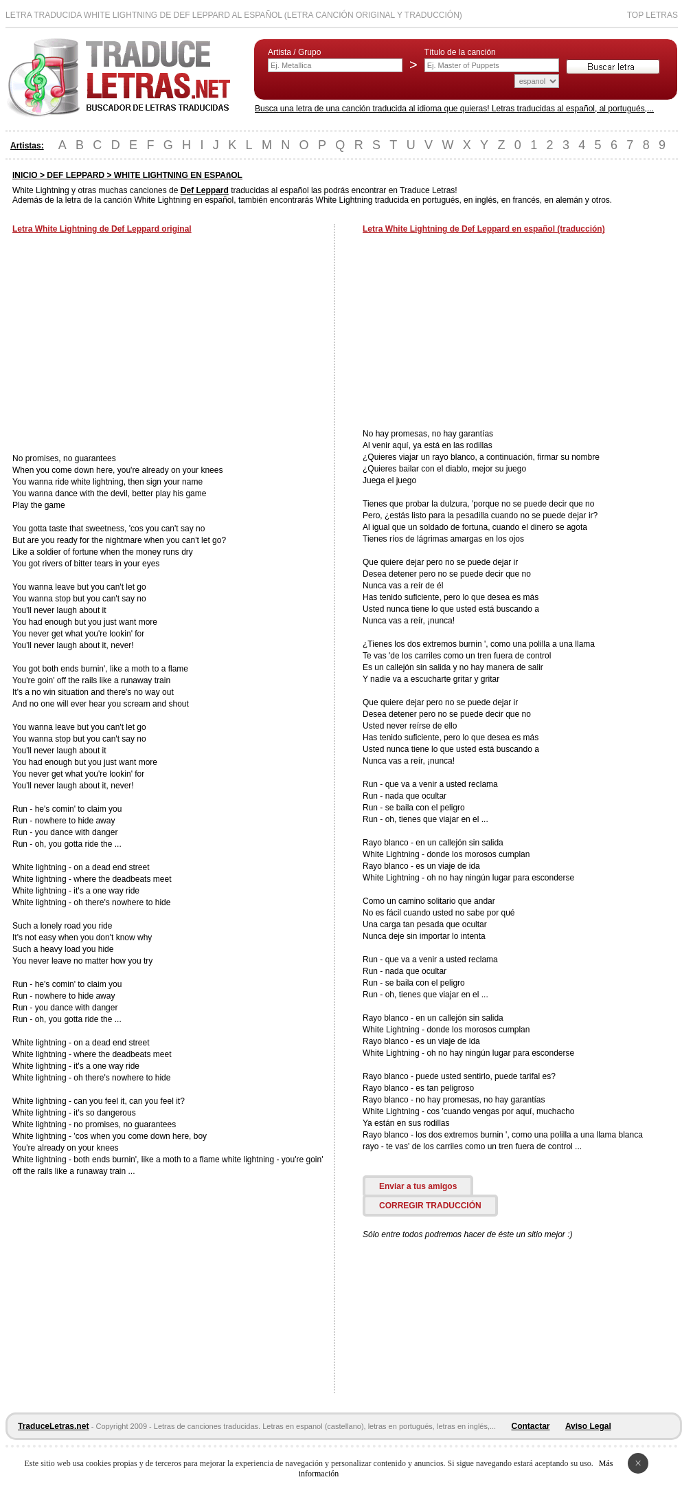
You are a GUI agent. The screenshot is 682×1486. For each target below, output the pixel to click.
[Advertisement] (127, 345)
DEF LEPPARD (75, 175)
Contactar (531, 1426)
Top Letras (652, 15)
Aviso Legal (588, 1426)
